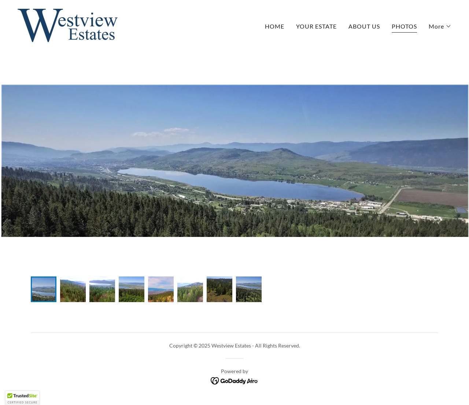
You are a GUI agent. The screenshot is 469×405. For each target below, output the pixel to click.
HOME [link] (274, 26)
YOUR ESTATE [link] (316, 26)
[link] (68, 24)
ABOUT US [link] (364, 26)
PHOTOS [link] (404, 26)
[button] (440, 26)
